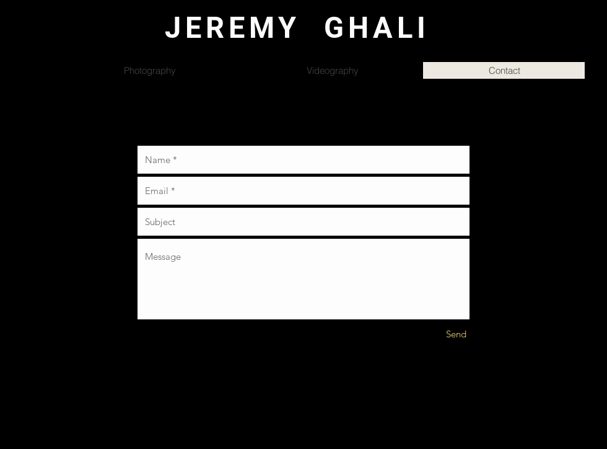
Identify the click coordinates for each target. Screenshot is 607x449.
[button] (596, 44)
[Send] (456, 334)
